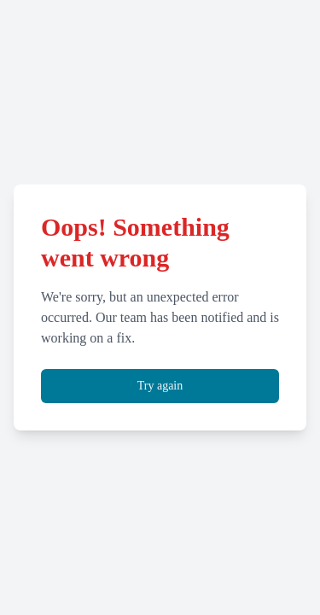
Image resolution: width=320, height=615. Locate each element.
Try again (160, 385)
